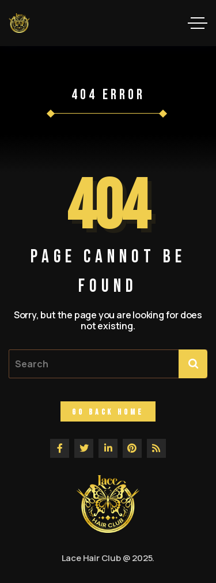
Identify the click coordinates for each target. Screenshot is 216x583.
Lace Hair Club (91, 558)
